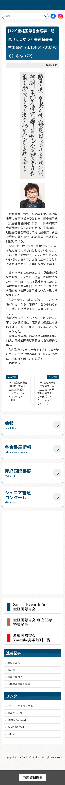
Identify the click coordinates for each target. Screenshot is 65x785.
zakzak (11, 734)
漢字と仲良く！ (16, 677)
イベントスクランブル (20, 706)
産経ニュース (14, 713)
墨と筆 (11, 670)
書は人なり (13, 663)
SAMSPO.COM (15, 727)
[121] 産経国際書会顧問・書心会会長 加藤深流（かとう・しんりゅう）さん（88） (18, 391)
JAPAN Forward (16, 720)
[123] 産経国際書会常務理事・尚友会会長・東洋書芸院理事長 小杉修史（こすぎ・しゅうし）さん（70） (46, 393)
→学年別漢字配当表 (18, 684)
